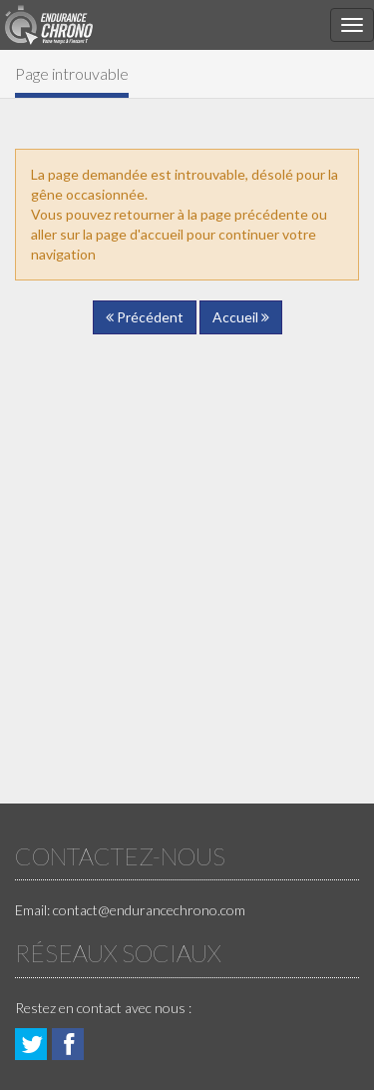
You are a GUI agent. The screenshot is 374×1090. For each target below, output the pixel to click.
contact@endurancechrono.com (149, 909)
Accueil (240, 316)
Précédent (145, 316)
